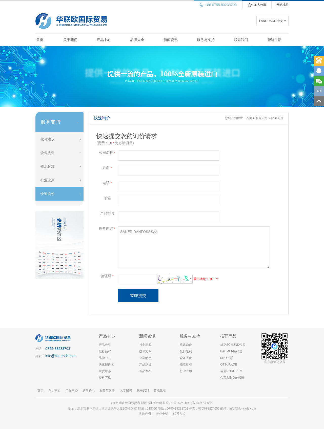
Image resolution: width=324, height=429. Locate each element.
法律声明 (145, 414)
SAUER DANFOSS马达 (194, 247)
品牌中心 (105, 358)
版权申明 (162, 414)
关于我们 (70, 40)
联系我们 (241, 40)
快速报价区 (106, 364)
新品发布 (145, 371)
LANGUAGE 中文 (271, 21)
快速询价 (47, 194)
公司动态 (145, 358)
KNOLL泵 (226, 358)
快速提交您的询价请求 (126, 136)
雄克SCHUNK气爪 (232, 345)
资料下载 (105, 377)
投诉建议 (47, 139)
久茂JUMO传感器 (232, 377)
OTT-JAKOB (228, 364)
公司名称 (107, 153)
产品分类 (105, 345)
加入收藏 (260, 5)
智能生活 (274, 40)
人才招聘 (126, 390)
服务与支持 (206, 40)
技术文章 (145, 351)
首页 (39, 40)
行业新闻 (145, 345)
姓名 (107, 168)
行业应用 (47, 180)
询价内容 (107, 228)
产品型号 (107, 213)
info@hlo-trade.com (60, 356)
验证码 (107, 276)
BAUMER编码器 (231, 351)
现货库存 (105, 371)
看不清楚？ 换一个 (206, 279)
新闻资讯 (171, 40)
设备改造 (47, 153)
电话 (107, 183)
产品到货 (145, 364)
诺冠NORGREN (231, 371)
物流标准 (47, 166)
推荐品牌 (105, 351)
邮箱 (107, 198)
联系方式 (179, 414)
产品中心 (104, 40)
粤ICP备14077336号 (198, 403)
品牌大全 (137, 40)
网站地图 (282, 5)
